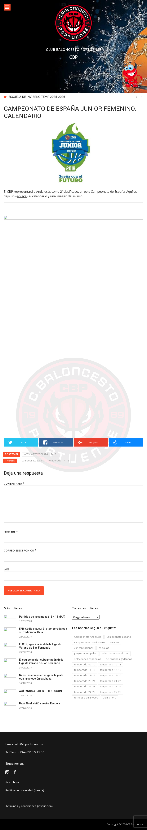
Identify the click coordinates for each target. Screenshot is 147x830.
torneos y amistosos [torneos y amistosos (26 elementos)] (86, 697)
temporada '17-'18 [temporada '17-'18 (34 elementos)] (110, 670)
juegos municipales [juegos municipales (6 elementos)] (85, 653)
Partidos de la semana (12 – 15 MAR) (42, 616)
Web (7, 569)
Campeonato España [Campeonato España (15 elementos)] (118, 636)
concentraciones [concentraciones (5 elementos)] (84, 648)
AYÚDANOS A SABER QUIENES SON (40, 691)
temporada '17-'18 (58, 460)
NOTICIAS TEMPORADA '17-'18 (40, 454)
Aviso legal (12, 782)
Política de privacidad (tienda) (24, 790)
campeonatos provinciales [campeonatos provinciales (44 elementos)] (89, 642)
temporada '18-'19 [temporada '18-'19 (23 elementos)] (84, 675)
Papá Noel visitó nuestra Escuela (39, 703)
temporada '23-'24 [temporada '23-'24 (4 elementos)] (110, 686)
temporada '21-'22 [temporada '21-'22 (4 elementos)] (110, 681)
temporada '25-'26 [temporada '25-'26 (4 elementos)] (110, 692)
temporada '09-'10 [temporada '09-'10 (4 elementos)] (84, 664)
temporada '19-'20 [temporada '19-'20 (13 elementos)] (110, 675)
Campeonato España (33, 460)
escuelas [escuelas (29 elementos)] (104, 648)
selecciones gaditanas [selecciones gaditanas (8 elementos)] (119, 659)
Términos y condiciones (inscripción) (29, 806)
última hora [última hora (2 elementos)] (109, 697)
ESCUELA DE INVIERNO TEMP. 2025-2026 (36, 97)
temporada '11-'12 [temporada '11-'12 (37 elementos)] (84, 670)
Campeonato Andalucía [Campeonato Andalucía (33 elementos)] (87, 636)
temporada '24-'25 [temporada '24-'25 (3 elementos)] (84, 692)
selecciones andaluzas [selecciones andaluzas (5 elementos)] (115, 653)
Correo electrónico (20, 550)
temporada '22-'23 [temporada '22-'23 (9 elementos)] (84, 686)
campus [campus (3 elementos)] (114, 642)
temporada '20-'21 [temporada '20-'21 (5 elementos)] (84, 681)
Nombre (11, 531)
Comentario (14, 483)
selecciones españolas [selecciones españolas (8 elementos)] (87, 659)
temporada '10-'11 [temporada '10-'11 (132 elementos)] (110, 664)
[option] (75, 97)
